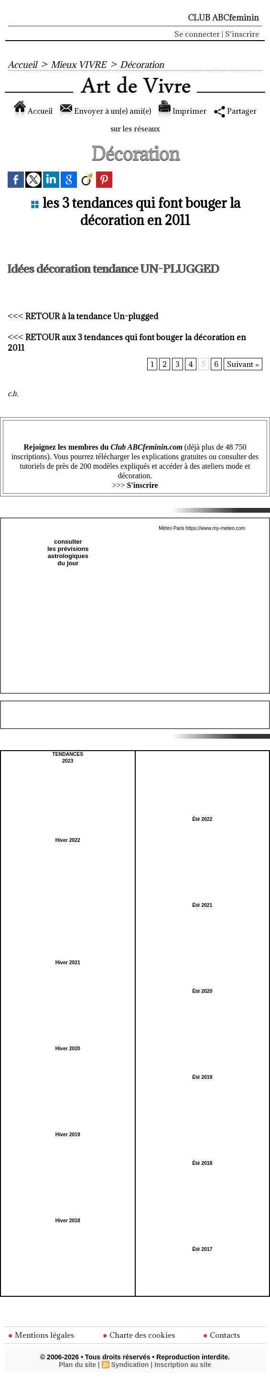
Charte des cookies (138, 1335)
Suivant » (243, 364)
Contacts (222, 1335)
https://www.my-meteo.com (215, 528)
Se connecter (197, 34)
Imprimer (203, 111)
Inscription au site (183, 1364)
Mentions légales (41, 1335)
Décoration (144, 64)
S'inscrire (242, 34)
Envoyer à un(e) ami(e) (122, 111)
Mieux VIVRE (79, 64)
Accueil (22, 64)
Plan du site (77, 1364)
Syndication (130, 1364)
